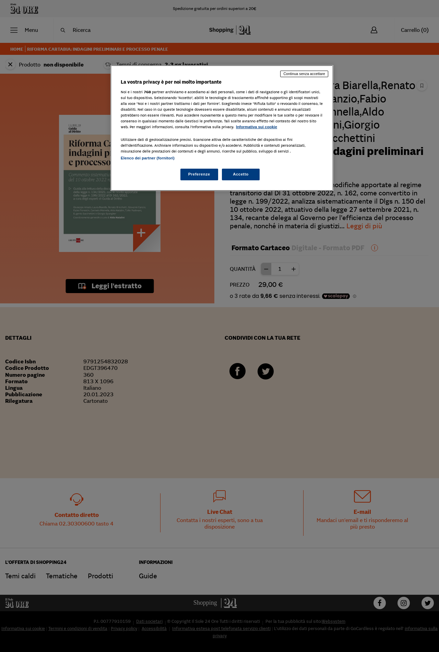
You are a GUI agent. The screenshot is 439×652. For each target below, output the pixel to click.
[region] (221, 128)
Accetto (241, 174)
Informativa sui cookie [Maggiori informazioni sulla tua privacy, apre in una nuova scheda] (256, 127)
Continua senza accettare (304, 74)
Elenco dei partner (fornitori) (148, 158)
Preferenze (199, 174)
